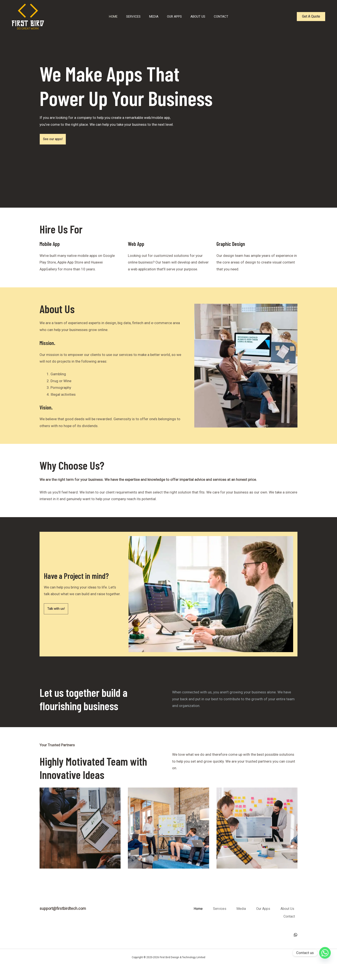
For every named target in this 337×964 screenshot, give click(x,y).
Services (123, 16)
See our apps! (53, 139)
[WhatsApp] (295, 933)
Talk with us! (56, 609)
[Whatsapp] (325, 953)
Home (99, 16)
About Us (201, 16)
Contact (228, 16)
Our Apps (173, 16)
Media (148, 16)
